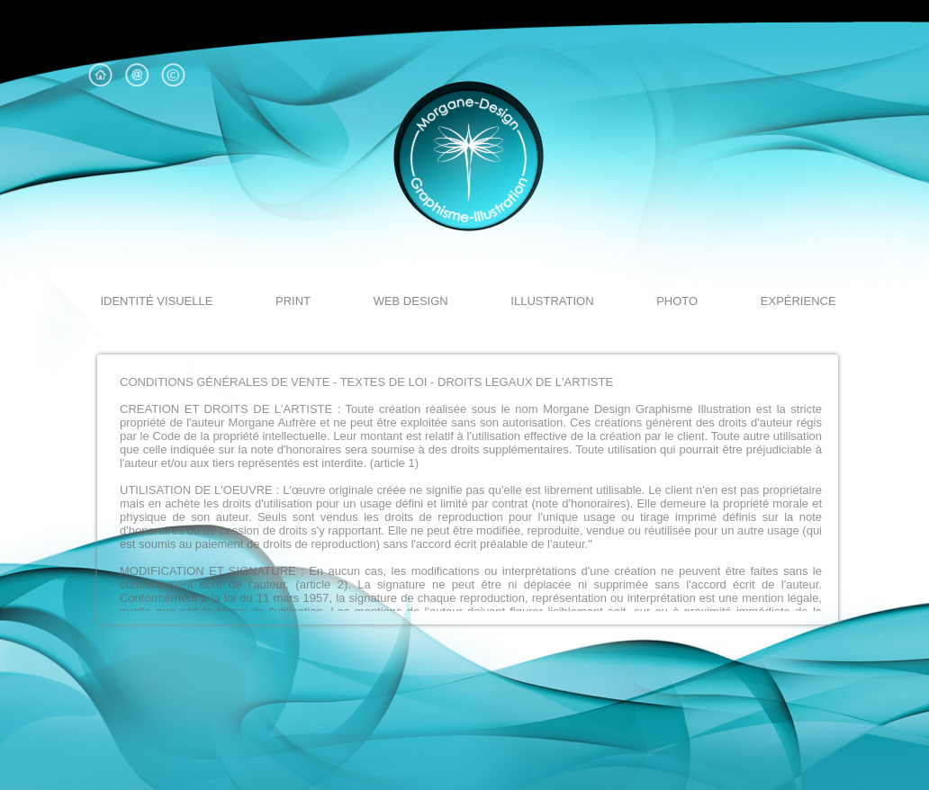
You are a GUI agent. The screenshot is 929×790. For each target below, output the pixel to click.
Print (293, 301)
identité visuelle (156, 301)
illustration (551, 301)
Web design (411, 301)
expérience (798, 301)
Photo (677, 301)
